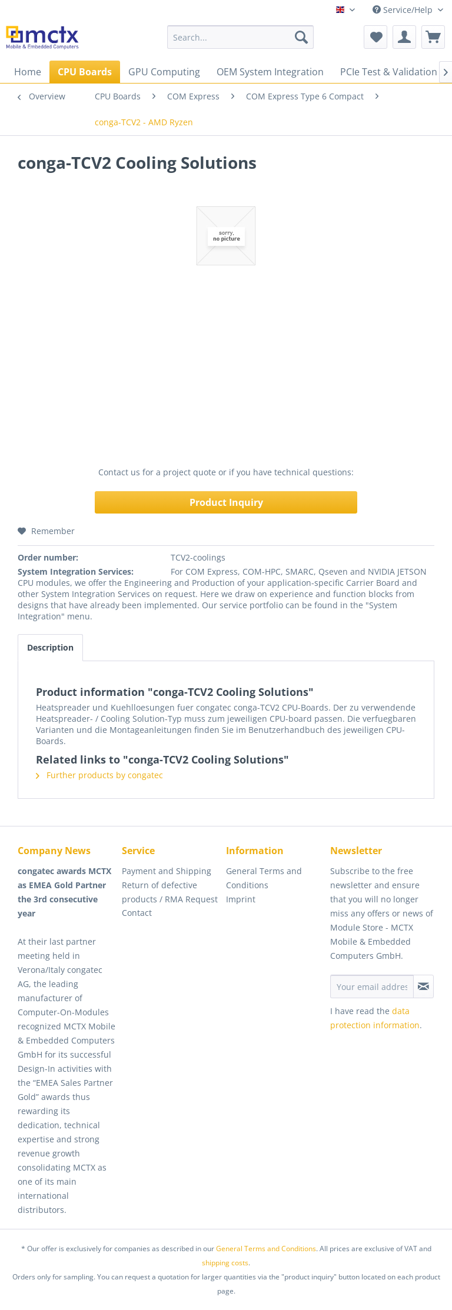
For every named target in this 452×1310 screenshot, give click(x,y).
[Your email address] (372, 986)
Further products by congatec (99, 775)
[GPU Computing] (164, 72)
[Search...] (240, 37)
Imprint (240, 899)
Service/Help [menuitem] (404, 9)
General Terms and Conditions (264, 878)
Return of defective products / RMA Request (170, 892)
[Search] (301, 37)
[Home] (27, 72)
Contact (137, 912)
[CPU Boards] (84, 72)
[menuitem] (240, 37)
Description (50, 647)
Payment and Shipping (166, 870)
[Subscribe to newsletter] (423, 986)
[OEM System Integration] (270, 72)
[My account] (404, 37)
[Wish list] (375, 37)
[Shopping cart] (433, 37)
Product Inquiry (226, 502)
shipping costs (225, 1263)
